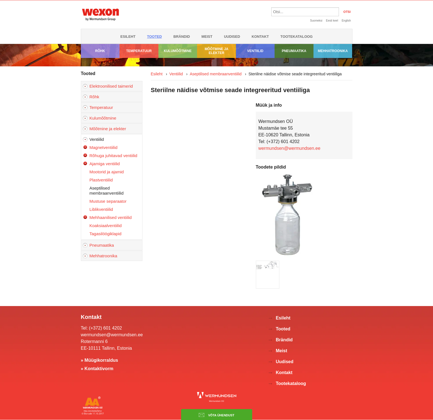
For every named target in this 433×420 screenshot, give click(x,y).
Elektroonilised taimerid (111, 86)
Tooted (154, 36)
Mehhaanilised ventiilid (111, 217)
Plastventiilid (101, 180)
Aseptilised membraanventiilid (107, 190)
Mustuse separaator (108, 201)
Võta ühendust (217, 415)
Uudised (232, 36)
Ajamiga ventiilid (105, 163)
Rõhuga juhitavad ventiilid (113, 155)
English (346, 20)
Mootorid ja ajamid (107, 171)
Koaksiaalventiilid (106, 225)
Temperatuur (139, 51)
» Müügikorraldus (99, 360)
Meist (207, 36)
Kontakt (260, 36)
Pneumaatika (294, 51)
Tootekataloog (296, 36)
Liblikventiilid (101, 209)
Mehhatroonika (333, 51)
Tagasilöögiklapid (105, 233)
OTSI (347, 11)
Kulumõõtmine (177, 51)
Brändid (182, 36)
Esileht (127, 36)
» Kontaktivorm (97, 368)
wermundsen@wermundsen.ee (289, 148)
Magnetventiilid (104, 147)
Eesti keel (332, 20)
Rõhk (100, 51)
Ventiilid (255, 51)
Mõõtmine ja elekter (216, 51)
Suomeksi (316, 20)
